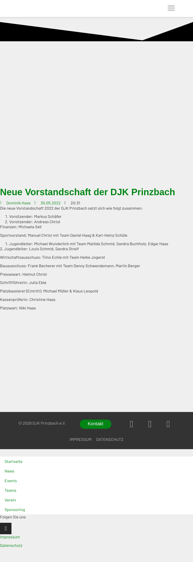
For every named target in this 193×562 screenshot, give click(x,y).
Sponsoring (15, 509)
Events (11, 480)
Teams (10, 490)
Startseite (13, 461)
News (9, 470)
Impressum (81, 439)
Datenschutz (109, 439)
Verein (10, 499)
